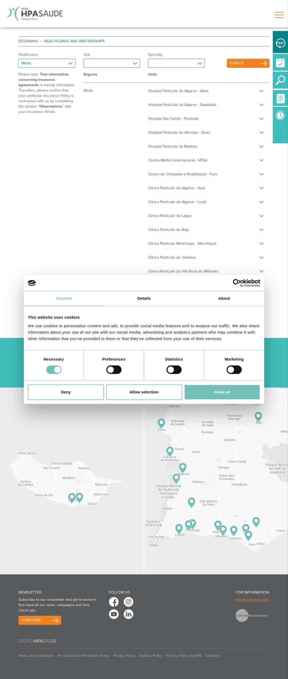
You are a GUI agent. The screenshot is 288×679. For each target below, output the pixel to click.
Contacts (212, 655)
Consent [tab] (64, 298)
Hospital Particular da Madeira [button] (172, 146)
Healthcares (28, 54)
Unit (86, 54)
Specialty (155, 54)
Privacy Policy (124, 655)
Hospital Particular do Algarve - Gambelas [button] (182, 104)
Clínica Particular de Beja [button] (168, 229)
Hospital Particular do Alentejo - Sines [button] (179, 132)
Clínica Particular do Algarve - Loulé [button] (177, 202)
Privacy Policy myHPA (183, 655)
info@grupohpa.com (252, 599)
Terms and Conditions (36, 655)
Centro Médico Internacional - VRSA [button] (177, 160)
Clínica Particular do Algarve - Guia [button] (176, 188)
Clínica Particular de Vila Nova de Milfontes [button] (183, 271)
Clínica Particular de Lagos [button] (170, 216)
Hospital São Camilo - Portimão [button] (173, 118)
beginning (28, 41)
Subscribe (31, 620)
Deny (66, 392)
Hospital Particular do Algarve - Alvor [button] (178, 91)
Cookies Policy (150, 655)
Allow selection (143, 392)
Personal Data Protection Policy (84, 655)
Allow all (222, 392)
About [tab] (224, 298)
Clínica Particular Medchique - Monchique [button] (182, 243)
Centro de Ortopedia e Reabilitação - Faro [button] (182, 174)
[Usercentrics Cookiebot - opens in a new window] (236, 283)
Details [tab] (144, 298)
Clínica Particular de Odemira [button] (172, 257)
